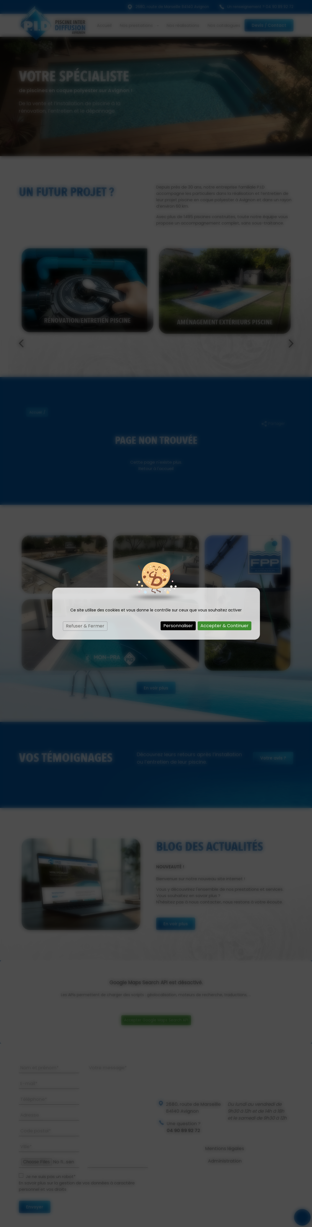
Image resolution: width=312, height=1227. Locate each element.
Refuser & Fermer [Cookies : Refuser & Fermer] (85, 626)
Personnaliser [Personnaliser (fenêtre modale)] (178, 625)
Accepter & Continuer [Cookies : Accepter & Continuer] (224, 625)
